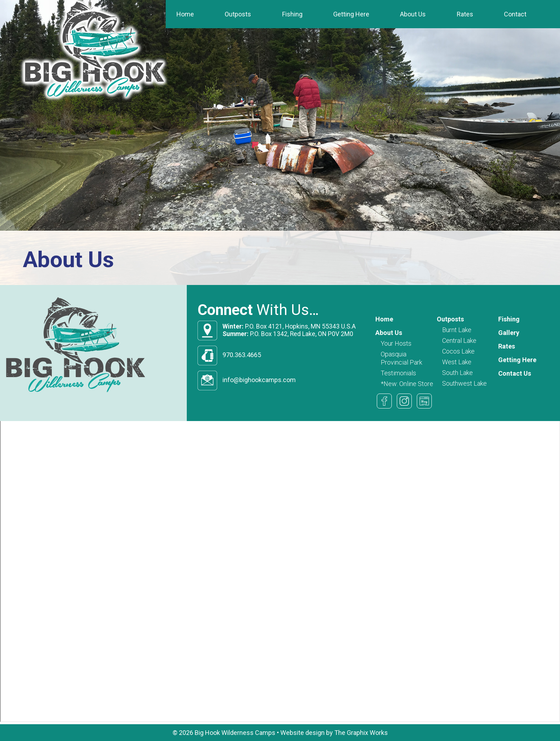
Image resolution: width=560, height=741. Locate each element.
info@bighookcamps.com (259, 380)
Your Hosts (396, 343)
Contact (515, 14)
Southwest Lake (464, 383)
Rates (465, 14)
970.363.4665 (241, 355)
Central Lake (459, 340)
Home (185, 14)
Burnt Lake (456, 330)
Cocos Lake (458, 351)
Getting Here (351, 14)
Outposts (238, 14)
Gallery (508, 332)
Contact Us (514, 373)
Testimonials (398, 373)
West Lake (456, 362)
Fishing (292, 14)
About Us (413, 14)
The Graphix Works (361, 732)
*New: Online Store (407, 383)
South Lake (457, 372)
